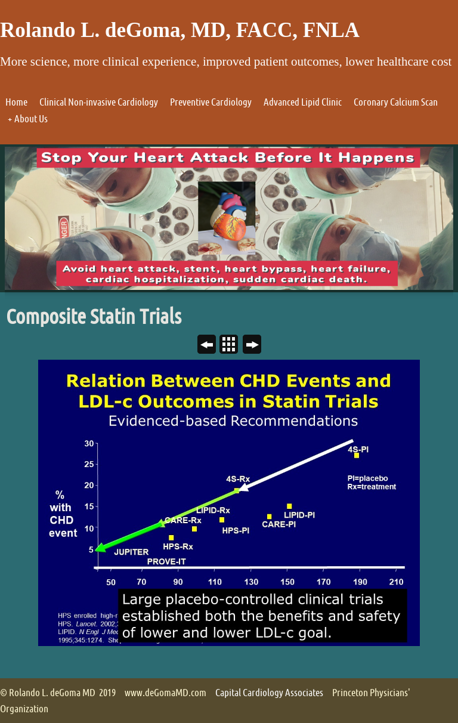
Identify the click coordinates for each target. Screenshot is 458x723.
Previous (211, 345)
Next (256, 345)
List (233, 345)
